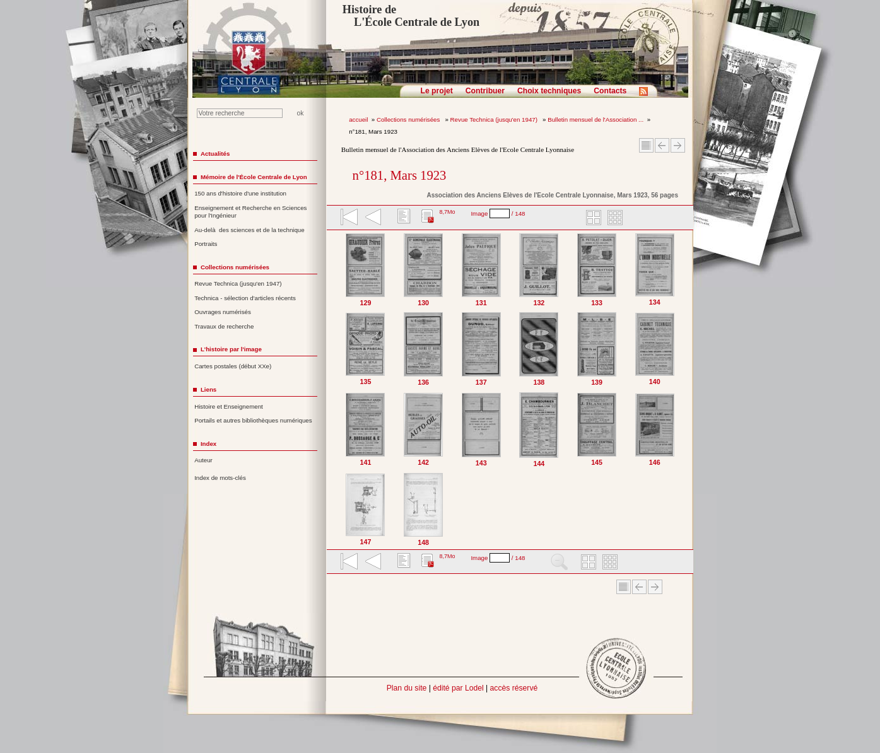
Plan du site (407, 688)
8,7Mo (447, 212)
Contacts (610, 90)
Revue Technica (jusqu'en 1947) (494, 119)
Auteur (203, 460)
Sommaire (646, 145)
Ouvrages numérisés (222, 311)
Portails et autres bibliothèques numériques (253, 420)
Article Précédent (662, 145)
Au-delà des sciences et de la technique (249, 229)
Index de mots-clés (220, 477)
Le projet (437, 90)
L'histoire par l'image (231, 349)
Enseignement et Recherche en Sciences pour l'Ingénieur (250, 211)
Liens (208, 389)
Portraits (205, 243)
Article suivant (678, 145)
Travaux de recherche (224, 326)
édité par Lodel (458, 688)
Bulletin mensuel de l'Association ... (595, 119)
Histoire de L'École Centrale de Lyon (411, 15)
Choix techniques (549, 90)
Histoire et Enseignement (228, 406)
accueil (358, 119)
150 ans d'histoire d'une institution (240, 193)
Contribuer (485, 90)
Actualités (215, 153)
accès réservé (514, 688)
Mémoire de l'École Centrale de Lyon (254, 176)
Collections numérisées (409, 119)
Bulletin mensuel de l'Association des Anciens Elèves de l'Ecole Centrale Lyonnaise (457, 149)
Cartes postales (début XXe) (232, 366)
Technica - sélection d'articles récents (245, 298)
